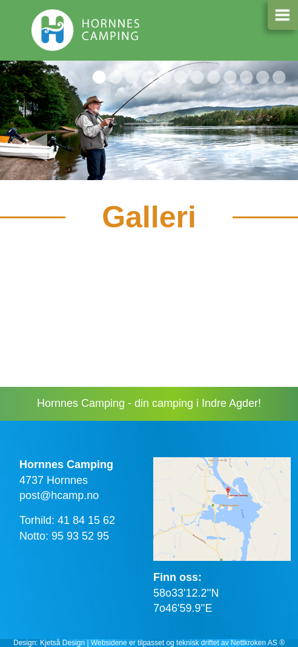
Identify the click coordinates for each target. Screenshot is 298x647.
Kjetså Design (62, 643)
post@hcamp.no (59, 495)
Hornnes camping (86, 33)
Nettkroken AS (254, 643)
